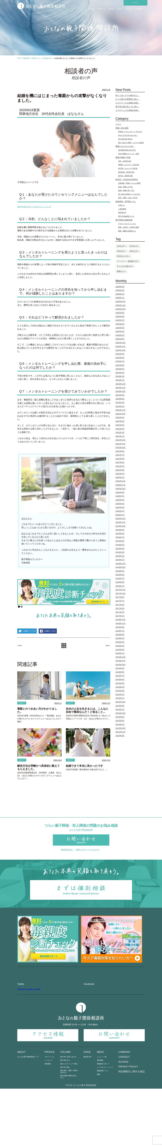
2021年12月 (120, 440)
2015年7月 (120, 676)
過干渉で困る (65, 1125)
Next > (106, 659)
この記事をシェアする (67, 645)
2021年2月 (120, 474)
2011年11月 (120, 732)
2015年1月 (120, 698)
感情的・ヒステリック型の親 (128, 165)
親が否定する (65, 1118)
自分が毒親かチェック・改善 (128, 154)
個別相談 (100, 1118)
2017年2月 (120, 612)
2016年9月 (120, 627)
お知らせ (121, 205)
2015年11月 (120, 661)
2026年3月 (120, 290)
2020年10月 (120, 489)
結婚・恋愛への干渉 (125, 187)
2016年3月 (120, 646)
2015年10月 (120, 665)
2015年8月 (120, 672)
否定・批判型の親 (124, 161)
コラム (118, 124)
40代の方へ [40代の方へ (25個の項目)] (134, 251)
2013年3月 (120, 721)
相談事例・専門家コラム (126, 201)
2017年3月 (120, 608)
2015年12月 (120, 657)
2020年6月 (120, 500)
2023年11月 (120, 388)
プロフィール (49, 1114)
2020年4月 (120, 504)
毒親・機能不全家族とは (127, 231)
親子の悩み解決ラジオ (126, 216)
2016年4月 (120, 642)
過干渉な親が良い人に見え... (127, 107)
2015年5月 (120, 683)
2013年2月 (120, 724)
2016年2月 (120, 650)
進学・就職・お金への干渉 (127, 198)
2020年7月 (120, 496)
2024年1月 (120, 380)
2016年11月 (120, 623)
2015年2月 (120, 694)
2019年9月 (120, 530)
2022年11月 (120, 410)
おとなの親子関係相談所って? (28, 1114)
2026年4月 (120, 287)
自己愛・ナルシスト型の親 (127, 168)
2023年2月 (120, 406)
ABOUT (91, 9)
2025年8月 (120, 316)
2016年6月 (120, 635)
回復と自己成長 (122, 128)
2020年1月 (120, 515)
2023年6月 (120, 399)
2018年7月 (120, 578)
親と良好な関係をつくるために (129, 194)
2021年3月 (120, 470)
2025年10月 (120, 309)
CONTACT (135, 3)
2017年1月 (120, 616)
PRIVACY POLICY (128, 1124)
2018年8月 (120, 575)
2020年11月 (120, 485)
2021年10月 (120, 447)
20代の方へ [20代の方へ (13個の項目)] (134, 246)
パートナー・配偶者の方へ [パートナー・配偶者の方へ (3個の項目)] (128, 261)
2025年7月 (120, 320)
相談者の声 (24, 717)
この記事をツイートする (33, 645)
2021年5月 (120, 462)
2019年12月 (120, 519)
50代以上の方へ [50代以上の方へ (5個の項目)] (123, 256)
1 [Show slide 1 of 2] (19, 607)
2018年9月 (120, 571)
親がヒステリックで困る (69, 1121)
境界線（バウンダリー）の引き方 (130, 132)
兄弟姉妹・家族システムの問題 (129, 183)
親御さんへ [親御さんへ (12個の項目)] (121, 271)
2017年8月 (120, 597)
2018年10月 (120, 567)
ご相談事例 (122, 209)
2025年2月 (120, 339)
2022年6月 (120, 421)
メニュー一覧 (101, 1114)
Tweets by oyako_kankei (28, 1046)
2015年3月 (120, 691)
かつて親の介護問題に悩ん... (127, 99)
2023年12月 (120, 384)
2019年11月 (120, 522)
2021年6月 (120, 459)
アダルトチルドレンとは (127, 224)
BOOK (119, 9)
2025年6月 (120, 324)
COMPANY (124, 1109)
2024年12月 (120, 343)
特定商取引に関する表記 (131, 1128)
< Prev (21, 659)
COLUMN (138, 9)
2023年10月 (120, 391)
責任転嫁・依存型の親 (126, 172)
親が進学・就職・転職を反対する (69, 1129)
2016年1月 (120, 653)
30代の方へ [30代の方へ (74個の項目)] (121, 251)
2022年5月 (120, 425)
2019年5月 (120, 545)
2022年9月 (120, 417)
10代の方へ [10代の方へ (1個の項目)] (121, 246)
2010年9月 (120, 736)
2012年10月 (120, 728)
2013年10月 (120, 713)
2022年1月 (120, 436)
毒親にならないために (125, 146)
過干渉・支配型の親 (125, 176)
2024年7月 (120, 361)
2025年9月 (120, 313)
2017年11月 (120, 590)
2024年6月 (120, 365)
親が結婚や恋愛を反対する (68, 1134)
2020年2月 (120, 511)
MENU (111, 9)
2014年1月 (120, 709)
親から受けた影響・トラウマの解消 (131, 143)
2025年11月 (120, 305)
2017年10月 (120, 593)
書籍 (98, 1132)
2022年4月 (120, 429)
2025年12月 (120, 301)
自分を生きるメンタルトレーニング (34, 207)
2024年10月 (120, 350)
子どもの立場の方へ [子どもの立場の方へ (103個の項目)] (125, 266)
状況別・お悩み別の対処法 (127, 179)
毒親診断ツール (102, 1128)
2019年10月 (120, 526)
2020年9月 (120, 492)
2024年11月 (120, 346)
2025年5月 (120, 328)
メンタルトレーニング (105, 1125)
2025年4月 (120, 331)
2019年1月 (120, 560)
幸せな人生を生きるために (127, 135)
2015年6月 (120, 679)
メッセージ (48, 1118)
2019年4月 (120, 549)
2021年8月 (120, 451)
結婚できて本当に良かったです (84, 781)
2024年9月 (120, 354)
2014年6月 (120, 706)
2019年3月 (120, 552)
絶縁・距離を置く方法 (126, 190)
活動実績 (47, 1121)
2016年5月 (120, 638)
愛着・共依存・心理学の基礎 (128, 227)
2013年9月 (120, 717)
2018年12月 (120, 564)
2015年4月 (120, 687)
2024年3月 (120, 376)
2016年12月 (120, 620)
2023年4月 (120, 402)
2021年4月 (120, 466)
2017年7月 (120, 601)
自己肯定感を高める (125, 139)
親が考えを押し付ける (68, 1114)
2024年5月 (120, 369)
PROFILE (101, 9)
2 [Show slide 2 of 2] (22, 607)
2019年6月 (120, 541)
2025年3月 (120, 335)
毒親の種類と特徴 (123, 157)
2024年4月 (120, 373)
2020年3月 (120, 507)
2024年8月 (120, 358)
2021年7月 (120, 455)
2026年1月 (120, 298)
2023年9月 (120, 395)
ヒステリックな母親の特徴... (127, 103)
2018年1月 (120, 586)
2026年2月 (120, 294)
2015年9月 (120, 668)
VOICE (128, 9)
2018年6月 (120, 582)
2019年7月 (120, 537)
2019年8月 (120, 534)
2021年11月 (120, 444)
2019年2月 (120, 556)
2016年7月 (120, 631)
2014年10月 (120, 702)
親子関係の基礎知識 (124, 220)
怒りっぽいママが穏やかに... (127, 95)
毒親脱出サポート (103, 1121)
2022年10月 (120, 414)
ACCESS (123, 1119)
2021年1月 (120, 477)
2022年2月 (120, 432)
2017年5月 (120, 605)
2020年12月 (120, 481)
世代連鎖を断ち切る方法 (127, 150)
